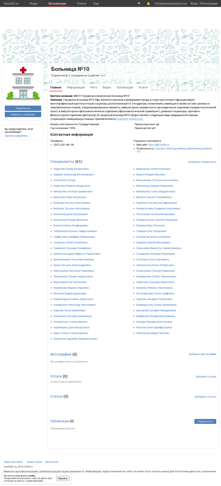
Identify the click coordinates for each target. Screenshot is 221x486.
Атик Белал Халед (64, 180)
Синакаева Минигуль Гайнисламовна (158, 248)
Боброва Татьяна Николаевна (72, 208)
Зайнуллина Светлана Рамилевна (74, 270)
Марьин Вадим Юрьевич (151, 174)
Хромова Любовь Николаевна (154, 287)
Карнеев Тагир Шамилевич (70, 310)
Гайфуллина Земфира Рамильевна (74, 236)
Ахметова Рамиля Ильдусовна (72, 185)
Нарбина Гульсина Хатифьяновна (156, 202)
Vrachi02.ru (11, 3)
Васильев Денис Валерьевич (71, 214)
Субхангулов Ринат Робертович (155, 265)
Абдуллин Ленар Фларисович (71, 168)
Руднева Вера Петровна (150, 225)
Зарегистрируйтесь (16, 135)
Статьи (56, 396)
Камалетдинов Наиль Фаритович (73, 299)
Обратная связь (13, 461)
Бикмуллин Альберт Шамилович (73, 191)
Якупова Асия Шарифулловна (154, 327)
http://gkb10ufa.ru (158, 144)
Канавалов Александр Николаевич (75, 304)
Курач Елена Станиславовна (71, 333)
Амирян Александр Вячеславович (74, 174)
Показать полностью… (130, 118)
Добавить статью (205, 396)
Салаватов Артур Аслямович (153, 236)
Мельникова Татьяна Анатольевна (157, 180)
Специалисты (62, 161)
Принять (63, 478)
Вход (194, 3)
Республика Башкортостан (171, 3)
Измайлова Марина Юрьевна (71, 287)
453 (103, 75)
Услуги (81, 3)
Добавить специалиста (202, 161)
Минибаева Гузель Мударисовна (155, 191)
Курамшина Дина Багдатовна (71, 327)
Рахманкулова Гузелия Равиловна (157, 219)
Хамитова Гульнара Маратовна (155, 282)
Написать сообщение (23, 114)
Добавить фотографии (202, 354)
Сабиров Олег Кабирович (151, 231)
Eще (96, 3)
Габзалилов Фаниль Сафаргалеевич (75, 231)
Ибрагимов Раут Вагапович (70, 282)
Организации (57, 3)
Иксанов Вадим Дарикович (70, 293)
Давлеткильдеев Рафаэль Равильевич (77, 253)
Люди (33, 3)
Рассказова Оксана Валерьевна (155, 214)
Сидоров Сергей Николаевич (153, 242)
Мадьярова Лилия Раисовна (153, 168)
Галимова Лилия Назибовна (71, 242)
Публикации (59, 421)
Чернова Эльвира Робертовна (154, 299)
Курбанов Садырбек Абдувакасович (75, 338)
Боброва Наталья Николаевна (72, 202)
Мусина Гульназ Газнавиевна (154, 197)
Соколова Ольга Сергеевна (152, 259)
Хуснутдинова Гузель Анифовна (155, 293)
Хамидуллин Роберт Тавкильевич (156, 276)
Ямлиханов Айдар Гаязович (153, 333)
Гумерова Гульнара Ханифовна (72, 248)
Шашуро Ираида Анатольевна (154, 321)
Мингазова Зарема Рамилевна (154, 185)
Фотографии (60, 354)
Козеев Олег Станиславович (71, 321)
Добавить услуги (206, 376)
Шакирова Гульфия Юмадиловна (156, 310)
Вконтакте (52, 461)
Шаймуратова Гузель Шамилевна (156, 304)
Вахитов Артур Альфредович (71, 225)
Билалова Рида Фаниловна (70, 197)
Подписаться (23, 108)
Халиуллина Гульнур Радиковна (155, 270)
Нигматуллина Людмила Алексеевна (158, 208)
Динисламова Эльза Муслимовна (74, 259)
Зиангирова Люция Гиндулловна (73, 276)
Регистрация (208, 3)
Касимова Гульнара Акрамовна (73, 316)
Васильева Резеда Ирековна (71, 219)
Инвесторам (34, 461)
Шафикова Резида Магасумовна (155, 316)
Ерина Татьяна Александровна (72, 265)
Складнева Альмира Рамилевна (155, 253)
